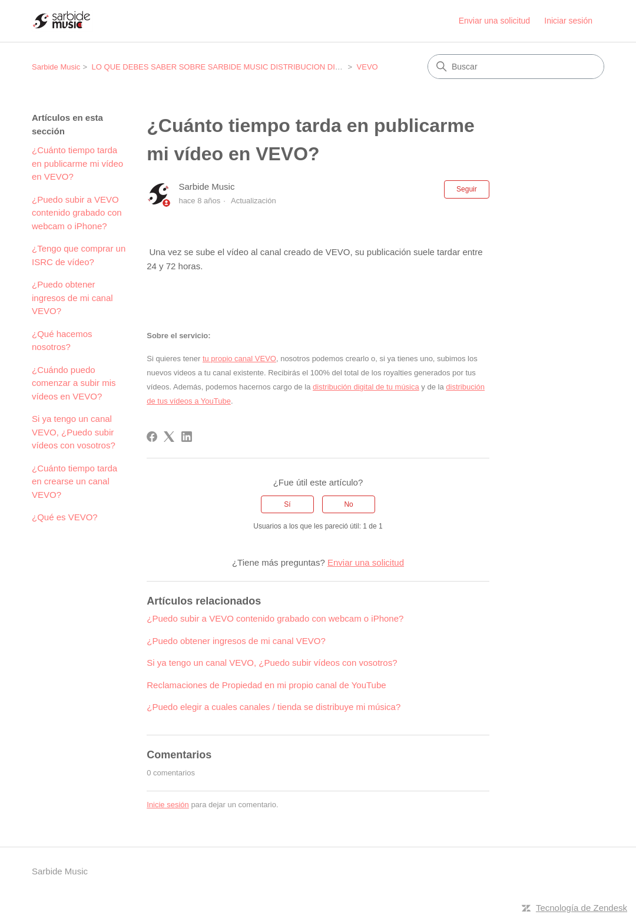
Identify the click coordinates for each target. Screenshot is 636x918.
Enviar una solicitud (494, 20)
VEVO (367, 66)
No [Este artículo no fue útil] (348, 504)
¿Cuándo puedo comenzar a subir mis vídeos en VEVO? (74, 383)
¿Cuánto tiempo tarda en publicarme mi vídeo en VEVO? (77, 163)
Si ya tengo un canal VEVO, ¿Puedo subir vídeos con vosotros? (73, 432)
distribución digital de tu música (366, 386)
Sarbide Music (56, 66)
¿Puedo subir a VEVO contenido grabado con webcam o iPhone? (77, 212)
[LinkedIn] (186, 436)
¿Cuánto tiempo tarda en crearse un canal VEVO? (74, 481)
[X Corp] (169, 436)
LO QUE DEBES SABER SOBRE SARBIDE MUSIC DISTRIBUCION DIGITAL (224, 66)
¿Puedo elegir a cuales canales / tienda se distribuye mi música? (273, 707)
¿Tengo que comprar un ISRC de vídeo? (78, 255)
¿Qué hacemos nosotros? (62, 340)
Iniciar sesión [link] (568, 20)
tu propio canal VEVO (239, 358)
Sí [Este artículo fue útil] (287, 504)
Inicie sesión (168, 804)
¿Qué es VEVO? (65, 517)
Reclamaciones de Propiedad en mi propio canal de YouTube (266, 685)
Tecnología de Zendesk (581, 908)
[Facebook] (152, 436)
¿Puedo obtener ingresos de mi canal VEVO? (72, 297)
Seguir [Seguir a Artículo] (466, 189)
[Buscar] (516, 66)
